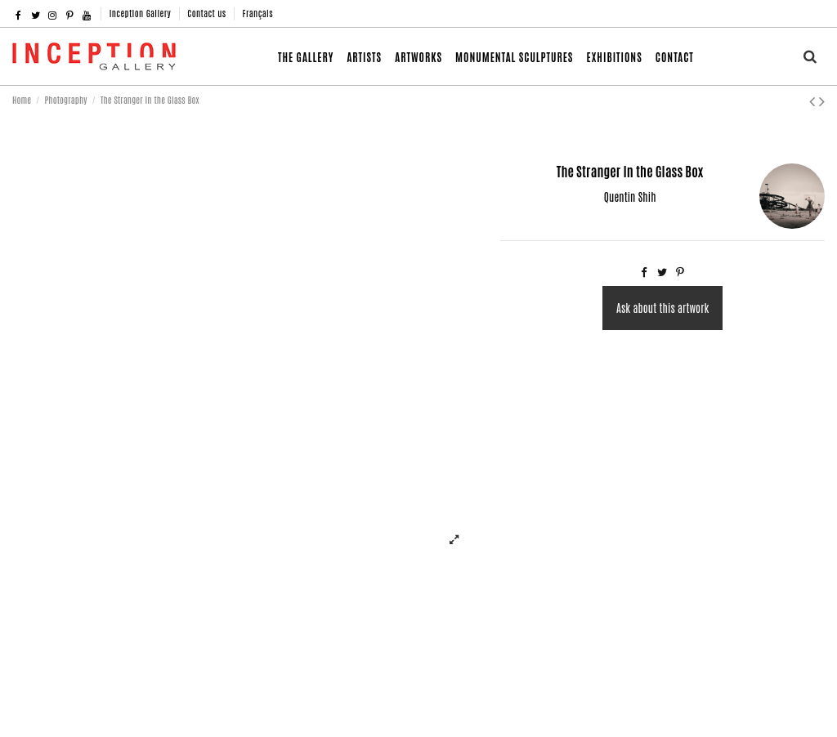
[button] (418, 56)
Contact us (207, 13)
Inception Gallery (142, 13)
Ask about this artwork (662, 308)
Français (258, 13)
